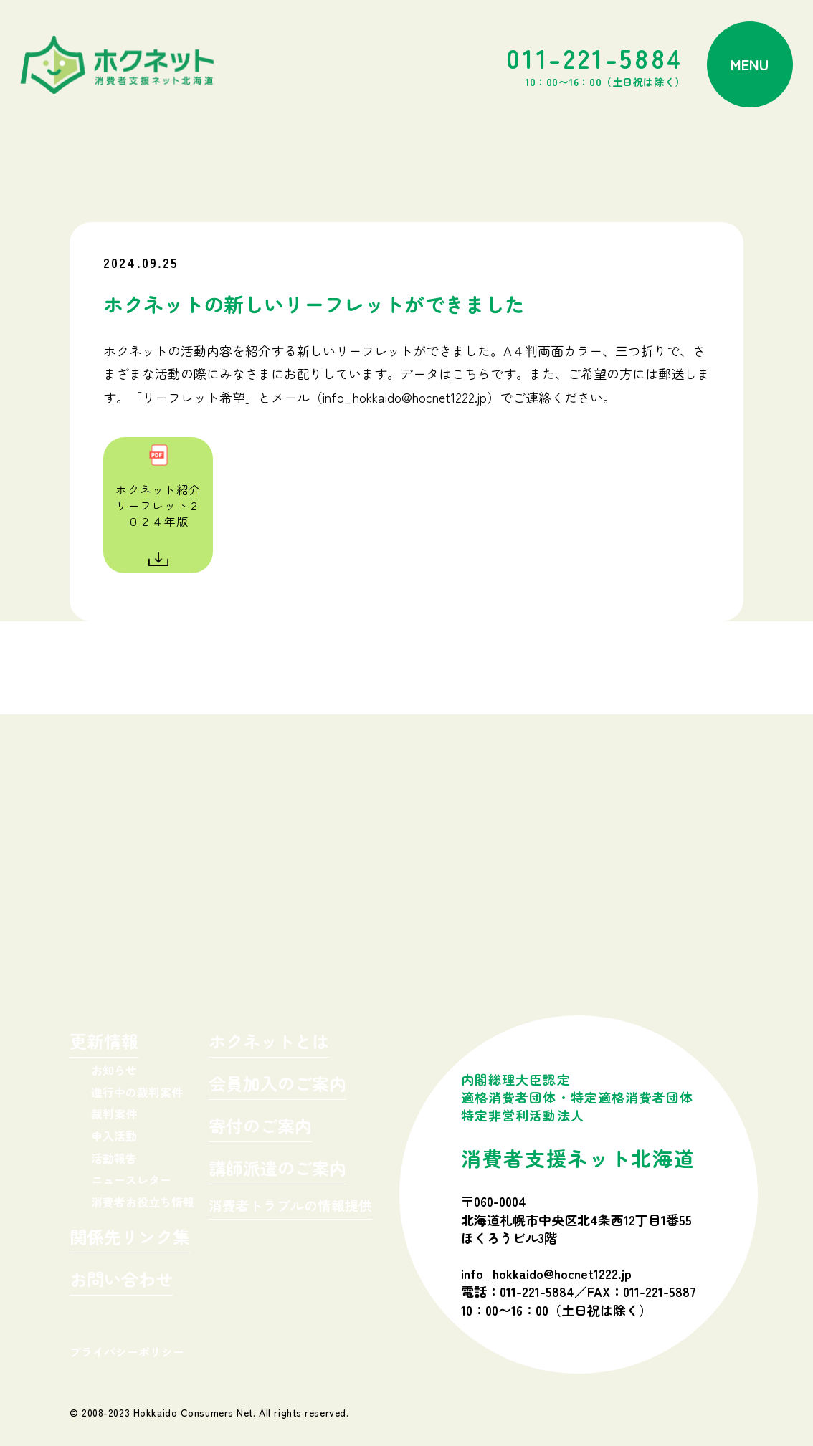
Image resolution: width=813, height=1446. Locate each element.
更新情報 (104, 1043)
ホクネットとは (269, 1043)
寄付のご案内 (260, 1127)
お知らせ (114, 1069)
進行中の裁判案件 (137, 1092)
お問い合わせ (121, 1280)
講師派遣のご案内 (277, 1169)
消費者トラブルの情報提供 (290, 1206)
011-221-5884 (595, 64)
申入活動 (114, 1135)
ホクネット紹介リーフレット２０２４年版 (158, 505)
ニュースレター (131, 1179)
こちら (471, 373)
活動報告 (114, 1158)
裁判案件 (114, 1113)
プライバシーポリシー (127, 1351)
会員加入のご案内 (277, 1085)
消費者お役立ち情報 (142, 1201)
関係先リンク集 (130, 1238)
